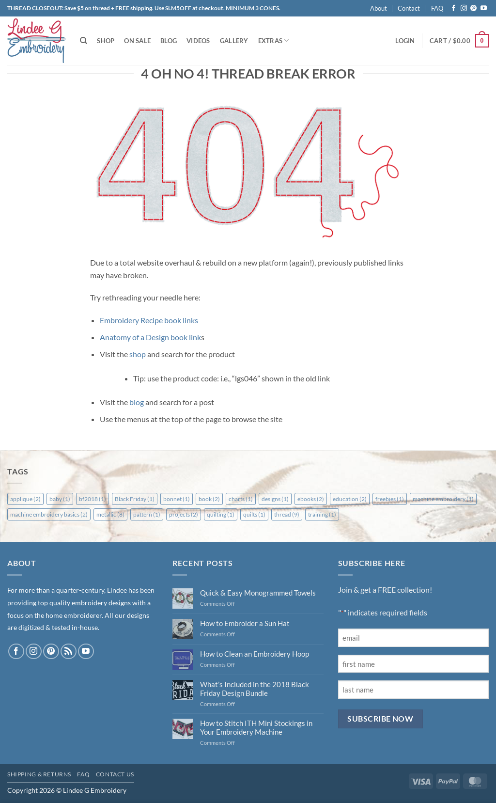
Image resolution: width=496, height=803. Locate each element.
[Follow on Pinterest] (473, 8)
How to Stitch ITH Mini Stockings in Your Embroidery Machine (256, 727)
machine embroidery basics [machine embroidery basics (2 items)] (49, 514)
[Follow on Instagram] (464, 8)
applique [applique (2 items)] (25, 499)
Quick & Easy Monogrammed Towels (258, 592)
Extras (273, 40)
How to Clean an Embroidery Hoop (254, 653)
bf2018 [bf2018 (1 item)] (92, 499)
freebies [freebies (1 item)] (389, 499)
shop (137, 354)
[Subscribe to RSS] (69, 652)
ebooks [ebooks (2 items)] (310, 499)
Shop (105, 41)
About (378, 8)
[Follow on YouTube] (483, 8)
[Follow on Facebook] (453, 8)
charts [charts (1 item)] (241, 499)
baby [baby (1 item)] (59, 499)
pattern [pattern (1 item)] (146, 514)
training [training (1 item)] (322, 514)
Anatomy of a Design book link (150, 337)
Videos (198, 41)
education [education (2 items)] (350, 499)
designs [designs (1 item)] (275, 499)
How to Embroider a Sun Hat (245, 623)
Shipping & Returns (39, 774)
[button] (405, 40)
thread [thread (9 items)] (286, 514)
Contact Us (115, 774)
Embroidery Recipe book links (149, 320)
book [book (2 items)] (209, 499)
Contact (409, 8)
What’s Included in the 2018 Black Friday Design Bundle (254, 688)
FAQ (437, 8)
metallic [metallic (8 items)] (110, 514)
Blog (168, 41)
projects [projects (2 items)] (183, 514)
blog (136, 402)
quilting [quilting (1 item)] (220, 514)
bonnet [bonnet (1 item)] (176, 499)
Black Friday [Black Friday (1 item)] (135, 499)
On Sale (137, 41)
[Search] (83, 40)
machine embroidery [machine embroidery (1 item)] (443, 499)
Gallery (234, 41)
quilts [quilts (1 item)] (254, 514)
